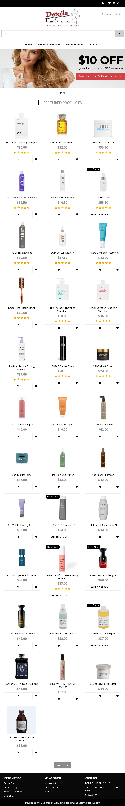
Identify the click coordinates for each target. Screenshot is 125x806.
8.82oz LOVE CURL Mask (103, 683)
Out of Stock (99, 214)
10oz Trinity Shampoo (22, 424)
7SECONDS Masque (103, 142)
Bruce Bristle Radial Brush (21, 307)
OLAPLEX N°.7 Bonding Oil (62, 142)
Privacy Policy (10, 787)
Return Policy (10, 783)
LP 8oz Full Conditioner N (103, 525)
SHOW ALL (62, 765)
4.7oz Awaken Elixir (103, 424)
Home (28, 44)
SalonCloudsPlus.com (89, 802)
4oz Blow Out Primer (62, 474)
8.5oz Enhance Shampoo (22, 633)
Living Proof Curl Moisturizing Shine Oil (62, 577)
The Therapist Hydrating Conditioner (62, 309)
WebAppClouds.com (64, 802)
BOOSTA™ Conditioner (62, 197)
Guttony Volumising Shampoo (22, 142)
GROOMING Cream (103, 366)
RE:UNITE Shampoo (21, 252)
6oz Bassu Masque (62, 424)
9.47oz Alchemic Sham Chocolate (22, 739)
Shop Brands (74, 44)
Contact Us (9, 795)
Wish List (49, 791)
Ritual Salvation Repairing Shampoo (103, 309)
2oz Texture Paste (22, 474)
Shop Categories (49, 44)
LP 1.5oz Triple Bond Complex (22, 575)
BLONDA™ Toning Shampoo (22, 197)
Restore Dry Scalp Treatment (103, 252)
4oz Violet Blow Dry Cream (22, 525)
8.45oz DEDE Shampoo (103, 633)
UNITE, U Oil (103, 197)
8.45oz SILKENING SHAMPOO (22, 683)
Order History (51, 787)
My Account (50, 783)
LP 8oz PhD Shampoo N (63, 525)
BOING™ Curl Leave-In (62, 252)
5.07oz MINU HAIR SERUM (63, 633)
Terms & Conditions (13, 791)
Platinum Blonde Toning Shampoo (22, 368)
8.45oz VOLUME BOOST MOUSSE (62, 685)
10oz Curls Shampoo (103, 474)
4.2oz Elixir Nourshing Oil (103, 575)
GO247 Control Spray (62, 366)
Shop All (94, 44)
